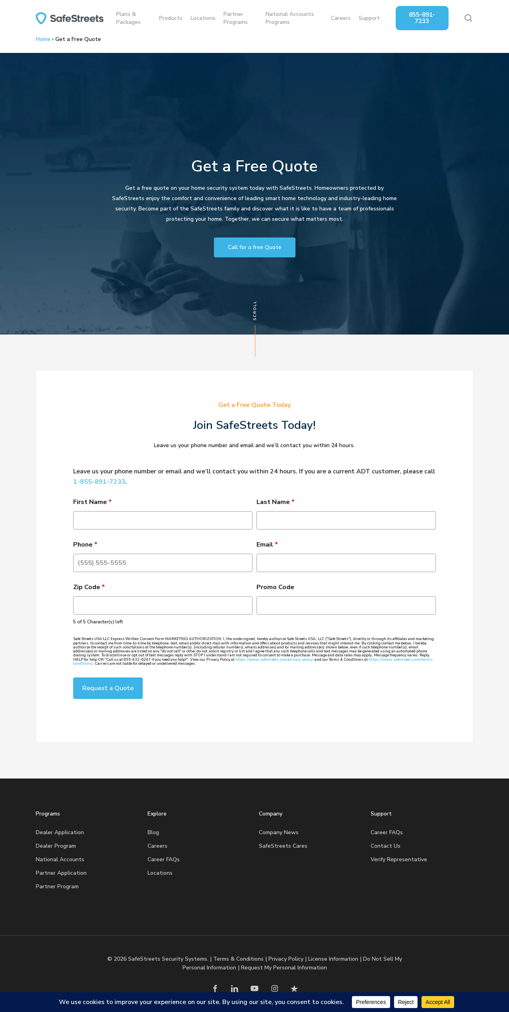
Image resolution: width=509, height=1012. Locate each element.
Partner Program (57, 886)
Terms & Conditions (238, 959)
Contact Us (385, 846)
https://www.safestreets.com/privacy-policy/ (274, 659)
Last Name (275, 502)
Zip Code (89, 587)
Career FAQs (164, 859)
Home (43, 39)
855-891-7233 (422, 18)
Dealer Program (56, 846)
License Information (333, 959)
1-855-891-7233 (99, 481)
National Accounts (60, 859)
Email (267, 544)
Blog (153, 832)
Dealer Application (60, 832)
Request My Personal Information (284, 967)
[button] (254, 247)
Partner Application (61, 873)
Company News (279, 832)
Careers (157, 846)
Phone (85, 544)
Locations (160, 873)
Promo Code (275, 587)
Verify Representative (399, 859)
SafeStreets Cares (283, 846)
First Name (92, 502)
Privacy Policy (285, 959)
